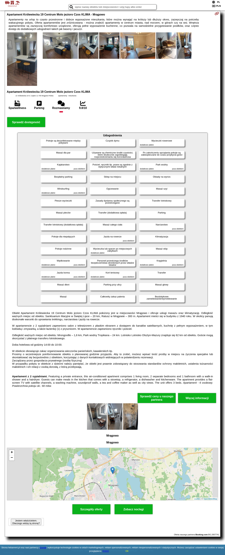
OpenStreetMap (210, 499)
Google (43, 547)
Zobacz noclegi (133, 509)
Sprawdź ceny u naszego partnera (156, 398)
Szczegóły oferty (91, 509)
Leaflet (197, 499)
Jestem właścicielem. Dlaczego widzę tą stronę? (26, 522)
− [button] (12, 458)
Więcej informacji (197, 398)
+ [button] (12, 452)
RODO (105, 551)
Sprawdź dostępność (26, 122)
